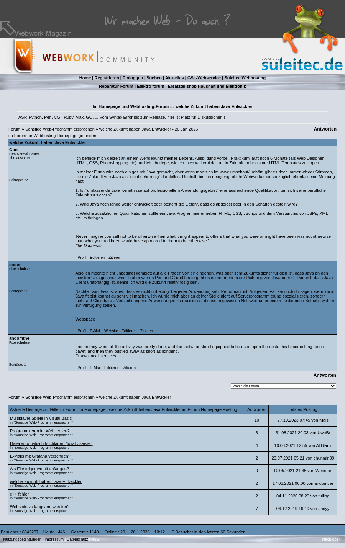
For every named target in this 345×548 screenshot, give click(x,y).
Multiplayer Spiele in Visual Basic (41, 418)
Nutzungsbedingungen (22, 539)
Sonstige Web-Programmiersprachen (60, 129)
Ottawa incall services (95, 355)
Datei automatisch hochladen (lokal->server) (51, 443)
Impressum (54, 539)
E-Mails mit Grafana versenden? (40, 456)
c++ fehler (19, 494)
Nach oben (331, 539)
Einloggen (133, 77)
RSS (95, 539)
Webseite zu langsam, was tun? (39, 506)
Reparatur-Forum (116, 86)
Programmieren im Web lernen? (40, 431)
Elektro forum (150, 86)
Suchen (154, 77)
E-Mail (95, 331)
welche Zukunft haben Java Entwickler (135, 129)
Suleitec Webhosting (245, 77)
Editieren (97, 257)
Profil (82, 257)
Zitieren (114, 257)
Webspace (85, 319)
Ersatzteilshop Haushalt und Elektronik (207, 86)
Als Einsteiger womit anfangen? (39, 468)
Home (85, 77)
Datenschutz (77, 539)
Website (111, 331)
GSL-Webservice (204, 77)
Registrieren (106, 77)
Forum (14, 129)
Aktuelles (174, 77)
